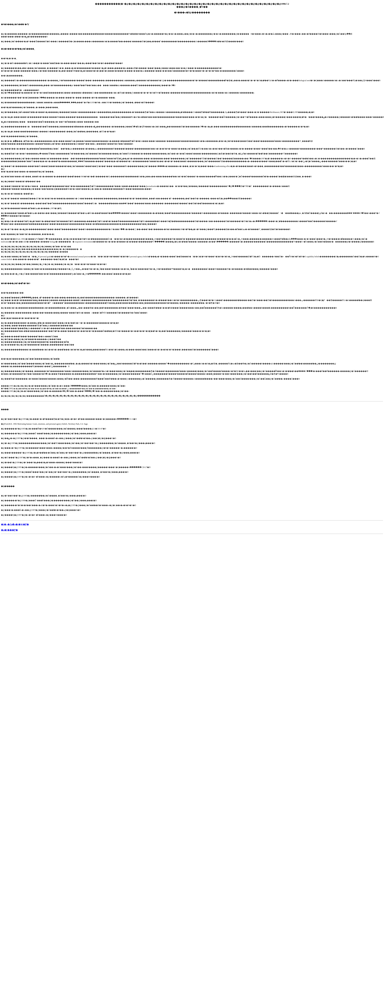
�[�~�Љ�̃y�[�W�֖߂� (15, 524)
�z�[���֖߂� (9, 530)
